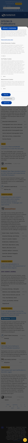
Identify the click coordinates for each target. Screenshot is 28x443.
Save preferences (8, 98)
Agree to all (6, 102)
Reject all (6, 94)
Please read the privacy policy (7, 39)
